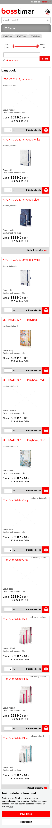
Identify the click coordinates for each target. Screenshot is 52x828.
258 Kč (7, 44)
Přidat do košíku (37, 130)
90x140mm (7, 36)
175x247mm (35, 36)
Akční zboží (13, 60)
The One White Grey (15, 500)
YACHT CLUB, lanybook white (21, 139)
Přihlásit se (35, 2)
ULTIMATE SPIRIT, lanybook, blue (24, 440)
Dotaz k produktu (37, 250)
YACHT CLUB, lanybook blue (21, 199)
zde (11, 806)
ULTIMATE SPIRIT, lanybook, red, (24, 380)
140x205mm (21, 36)
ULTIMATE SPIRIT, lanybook (20, 319)
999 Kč (42, 44)
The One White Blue (15, 738)
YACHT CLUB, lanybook (18, 79)
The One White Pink (15, 619)
